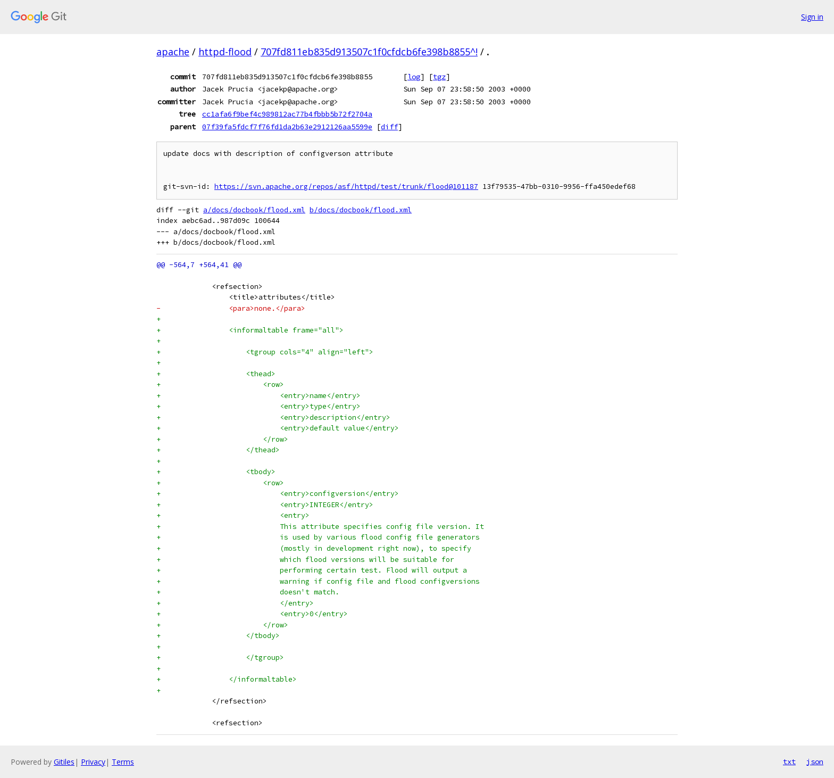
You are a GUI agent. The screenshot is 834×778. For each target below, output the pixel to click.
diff (389, 126)
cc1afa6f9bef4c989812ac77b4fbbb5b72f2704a (287, 114)
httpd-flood (225, 51)
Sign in (812, 17)
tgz (439, 76)
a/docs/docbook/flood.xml (254, 209)
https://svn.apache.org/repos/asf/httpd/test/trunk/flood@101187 (346, 186)
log (413, 76)
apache (172, 51)
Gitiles (64, 762)
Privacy (93, 762)
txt (789, 761)
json (814, 761)
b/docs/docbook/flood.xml (361, 209)
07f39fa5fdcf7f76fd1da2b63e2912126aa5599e (287, 126)
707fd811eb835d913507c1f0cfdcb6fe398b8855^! (369, 51)
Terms (123, 762)
